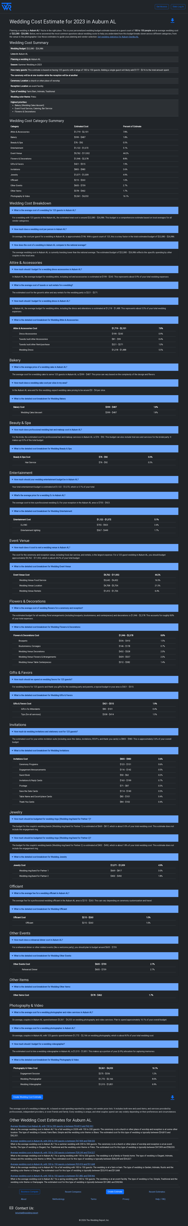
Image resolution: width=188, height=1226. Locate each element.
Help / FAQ (160, 1199)
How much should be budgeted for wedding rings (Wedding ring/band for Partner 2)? (52, 838)
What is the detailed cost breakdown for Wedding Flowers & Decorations (47, 627)
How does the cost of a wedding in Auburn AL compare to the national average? (50, 245)
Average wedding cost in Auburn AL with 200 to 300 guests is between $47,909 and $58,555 (53, 1141)
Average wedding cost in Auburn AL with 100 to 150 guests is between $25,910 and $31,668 (53, 1164)
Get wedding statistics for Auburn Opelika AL (118, 37)
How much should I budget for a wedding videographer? (39, 1044)
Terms (93, 1199)
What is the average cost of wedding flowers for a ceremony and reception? (48, 608)
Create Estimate (115, 1191)
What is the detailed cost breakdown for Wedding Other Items (42, 987)
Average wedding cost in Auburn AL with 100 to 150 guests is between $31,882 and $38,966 (53, 1176)
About (23, 1199)
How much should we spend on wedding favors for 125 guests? (43, 679)
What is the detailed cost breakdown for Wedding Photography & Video (46, 1060)
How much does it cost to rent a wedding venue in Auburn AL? (42, 547)
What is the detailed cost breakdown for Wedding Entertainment (43, 511)
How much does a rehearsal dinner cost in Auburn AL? (38, 940)
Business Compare (29, 1191)
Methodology (58, 1199)
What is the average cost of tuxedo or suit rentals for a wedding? (43, 285)
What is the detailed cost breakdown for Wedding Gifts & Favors (43, 695)
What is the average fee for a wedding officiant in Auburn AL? (41, 893)
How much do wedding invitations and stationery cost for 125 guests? (46, 731)
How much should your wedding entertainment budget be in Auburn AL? (46, 479)
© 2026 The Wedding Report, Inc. (94, 1220)
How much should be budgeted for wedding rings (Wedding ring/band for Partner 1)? (52, 819)
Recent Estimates (157, 1192)
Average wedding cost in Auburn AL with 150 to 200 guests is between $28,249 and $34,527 (53, 1152)
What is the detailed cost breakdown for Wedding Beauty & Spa (43, 448)
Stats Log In (178, 6)
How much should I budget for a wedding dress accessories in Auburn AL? (48, 269)
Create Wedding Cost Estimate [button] (27, 1097)
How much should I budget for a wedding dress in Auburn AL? (42, 301)
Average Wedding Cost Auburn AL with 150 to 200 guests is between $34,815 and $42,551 (52, 1126)
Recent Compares (73, 1192)
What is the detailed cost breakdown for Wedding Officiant (40, 909)
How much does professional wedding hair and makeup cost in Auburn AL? (48, 429)
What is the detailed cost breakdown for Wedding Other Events (42, 956)
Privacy (126, 1199)
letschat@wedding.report (26, 1213)
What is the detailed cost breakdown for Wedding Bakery (40, 399)
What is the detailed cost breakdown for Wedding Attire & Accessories (46, 320)
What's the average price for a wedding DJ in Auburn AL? (39, 495)
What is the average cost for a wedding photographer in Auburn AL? (44, 1028)
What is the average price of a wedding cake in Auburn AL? (40, 367)
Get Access (162, 6)
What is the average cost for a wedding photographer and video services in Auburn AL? (53, 1012)
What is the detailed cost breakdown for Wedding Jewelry (40, 857)
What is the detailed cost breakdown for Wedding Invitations (41, 750)
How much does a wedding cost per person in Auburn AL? (40, 229)
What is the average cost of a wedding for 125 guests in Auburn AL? (45, 210)
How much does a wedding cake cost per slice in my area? (40, 383)
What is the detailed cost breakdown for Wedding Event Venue (42, 566)
